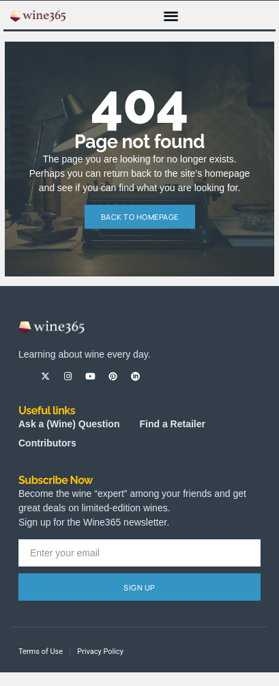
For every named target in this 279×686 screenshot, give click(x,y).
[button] (171, 15)
